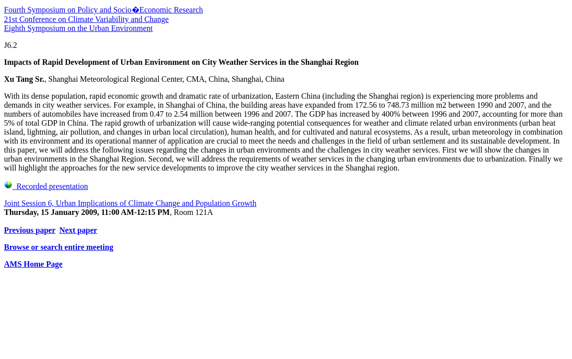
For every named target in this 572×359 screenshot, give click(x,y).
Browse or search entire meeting (58, 247)
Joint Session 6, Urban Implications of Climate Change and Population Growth (130, 203)
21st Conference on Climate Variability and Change (86, 19)
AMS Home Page (33, 264)
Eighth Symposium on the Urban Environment (78, 28)
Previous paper (29, 230)
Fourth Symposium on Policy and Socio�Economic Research (103, 9)
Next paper (78, 230)
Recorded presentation (46, 186)
